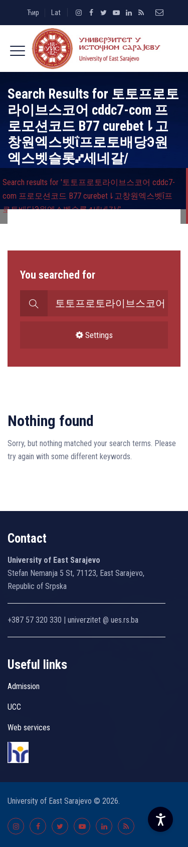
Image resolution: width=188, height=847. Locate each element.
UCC (14, 707)
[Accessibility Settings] (160, 819)
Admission (24, 686)
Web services (29, 727)
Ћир (33, 12)
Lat (56, 12)
